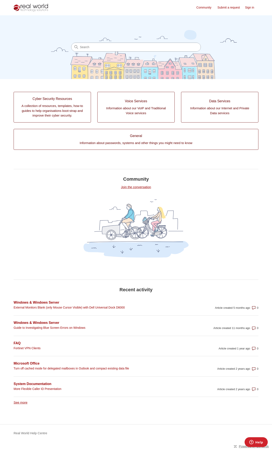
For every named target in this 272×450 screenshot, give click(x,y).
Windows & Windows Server (36, 302)
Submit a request (228, 7)
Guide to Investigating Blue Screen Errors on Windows (49, 327)
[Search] (136, 47)
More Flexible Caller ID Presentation (37, 389)
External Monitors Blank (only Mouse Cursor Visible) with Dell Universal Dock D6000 (69, 307)
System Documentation (32, 384)
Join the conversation (136, 187)
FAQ (17, 343)
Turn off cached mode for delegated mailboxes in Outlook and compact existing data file (71, 368)
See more (20, 402)
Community (203, 7)
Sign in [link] (249, 7)
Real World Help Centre (30, 433)
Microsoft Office (27, 363)
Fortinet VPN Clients (27, 348)
